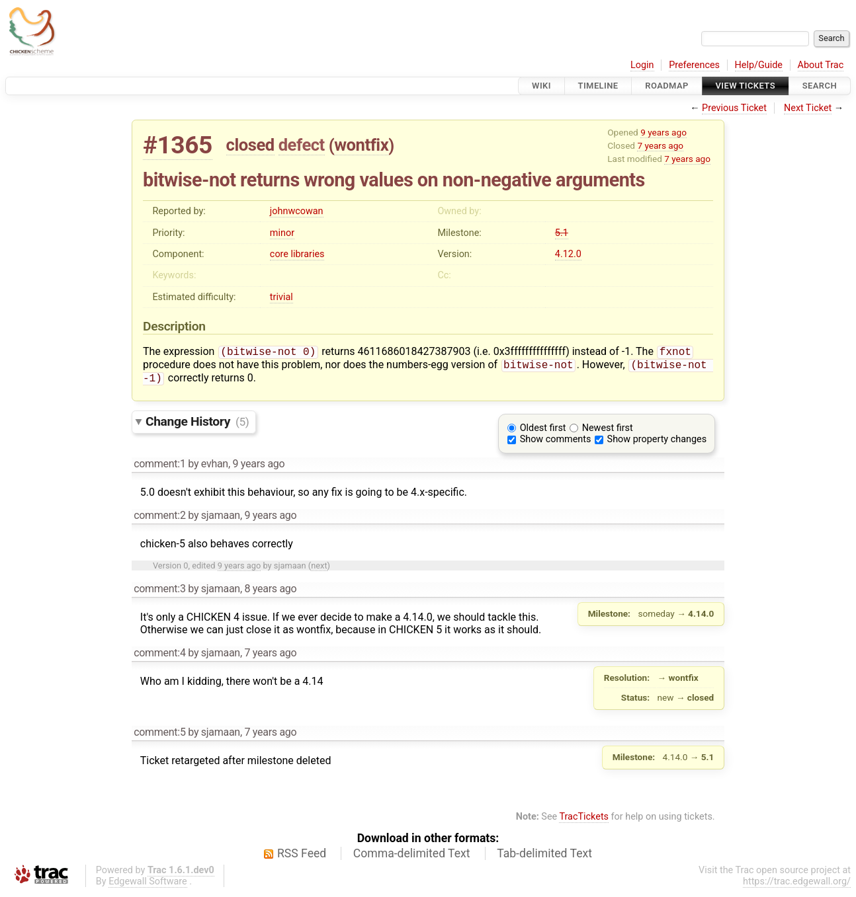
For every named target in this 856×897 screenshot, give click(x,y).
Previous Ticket (734, 108)
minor (282, 233)
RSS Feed (301, 857)
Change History (197, 425)
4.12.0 (568, 254)
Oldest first (543, 432)
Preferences (694, 65)
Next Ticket (808, 108)
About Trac (821, 65)
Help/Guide (759, 65)
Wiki (541, 86)
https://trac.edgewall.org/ (797, 885)
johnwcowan (296, 211)
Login (642, 65)
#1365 (177, 145)
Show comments (555, 443)
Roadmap (667, 86)
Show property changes (656, 443)
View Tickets (745, 86)
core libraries (297, 254)
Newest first (607, 432)
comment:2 (159, 519)
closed (250, 145)
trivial (281, 297)
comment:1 (159, 467)
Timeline (598, 86)
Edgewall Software (147, 885)
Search (819, 86)
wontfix (361, 145)
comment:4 (159, 656)
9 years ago (663, 132)
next (319, 569)
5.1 (561, 233)
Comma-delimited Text (411, 857)
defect (301, 145)
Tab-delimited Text (544, 857)
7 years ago (660, 145)
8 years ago (270, 592)
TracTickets (584, 820)
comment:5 (159, 736)
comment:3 (159, 592)
